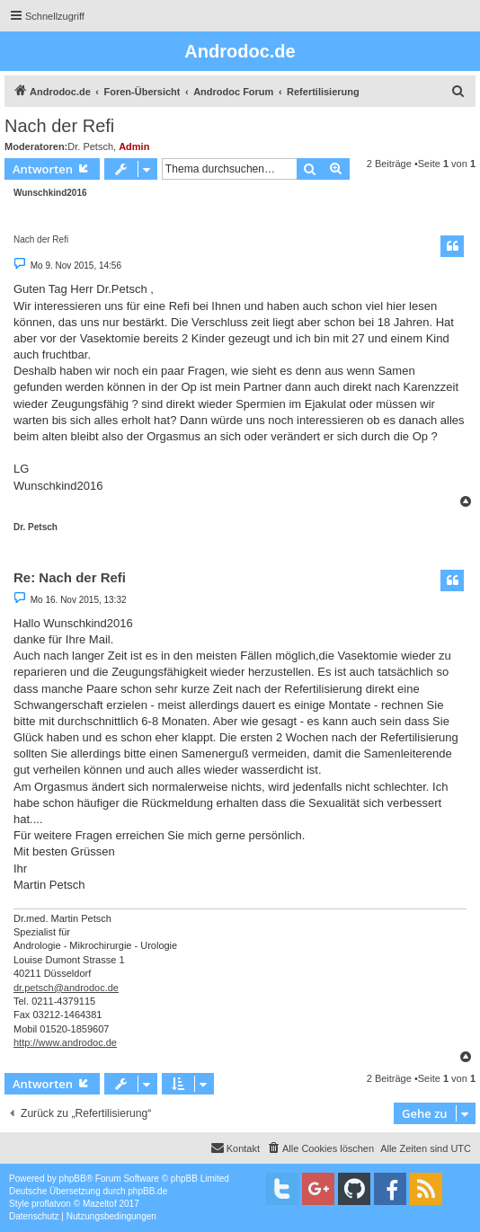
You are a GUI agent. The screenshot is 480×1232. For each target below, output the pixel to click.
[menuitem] (458, 91)
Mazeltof (100, 1204)
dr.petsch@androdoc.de (66, 987)
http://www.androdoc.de (65, 1042)
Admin (134, 146)
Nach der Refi (59, 126)
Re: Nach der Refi (69, 577)
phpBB (72, 1178)
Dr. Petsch (90, 146)
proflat (44, 1204)
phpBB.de (147, 1191)
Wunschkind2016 (50, 193)
